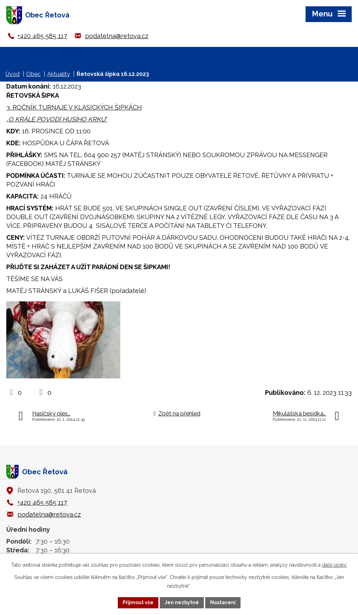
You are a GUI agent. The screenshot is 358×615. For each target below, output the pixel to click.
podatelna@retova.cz (116, 36)
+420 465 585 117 (42, 36)
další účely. (334, 565)
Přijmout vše (138, 602)
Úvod (13, 74)
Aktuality (58, 74)
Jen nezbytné (182, 602)
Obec (33, 74)
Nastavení (223, 602)
